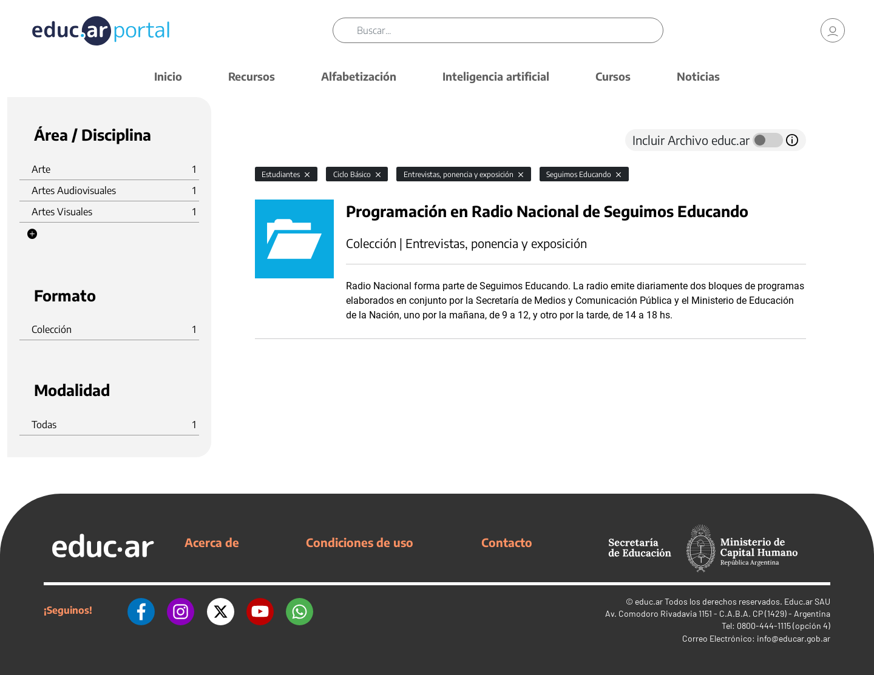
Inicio (168, 76)
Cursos (613, 76)
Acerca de (212, 542)
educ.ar (649, 601)
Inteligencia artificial (495, 76)
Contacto (506, 542)
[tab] (279, 140)
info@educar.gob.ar (793, 638)
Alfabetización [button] (358, 76)
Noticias (698, 76)
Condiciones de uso (359, 542)
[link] (833, 30)
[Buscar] (510, 30)
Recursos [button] (251, 76)
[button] (32, 234)
